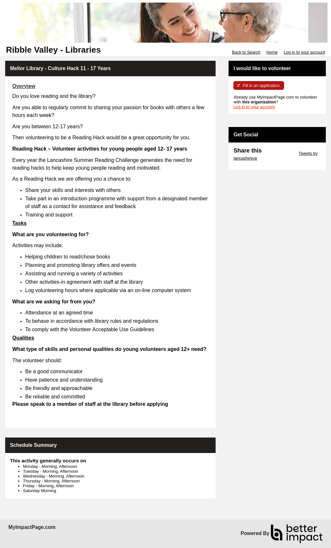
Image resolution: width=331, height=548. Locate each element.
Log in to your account (304, 52)
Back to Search (246, 52)
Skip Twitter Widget (279, 153)
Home (272, 52)
